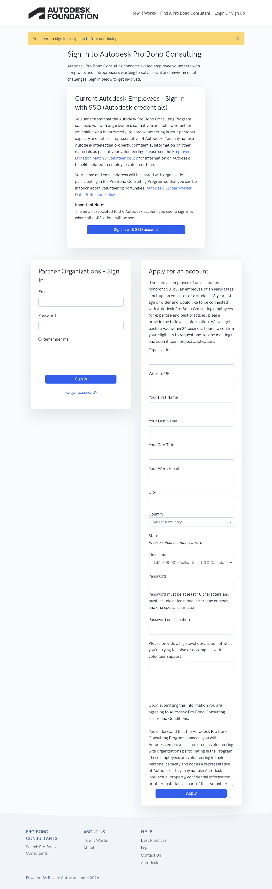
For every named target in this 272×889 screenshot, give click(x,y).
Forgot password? (81, 392)
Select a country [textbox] (167, 522)
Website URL (160, 373)
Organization (160, 349)
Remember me (53, 339)
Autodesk (149, 862)
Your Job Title (161, 444)
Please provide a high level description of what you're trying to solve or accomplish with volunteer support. (190, 650)
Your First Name (163, 397)
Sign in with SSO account (136, 229)
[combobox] (191, 522)
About (88, 847)
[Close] (237, 39)
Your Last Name (163, 421)
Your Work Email (164, 468)
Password (47, 315)
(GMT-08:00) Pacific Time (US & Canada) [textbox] (189, 562)
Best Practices (154, 840)
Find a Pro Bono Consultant (185, 13)
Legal (146, 847)
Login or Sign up (229, 13)
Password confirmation (169, 619)
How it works (143, 13)
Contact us (151, 855)
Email (43, 291)
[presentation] (74, 359)
